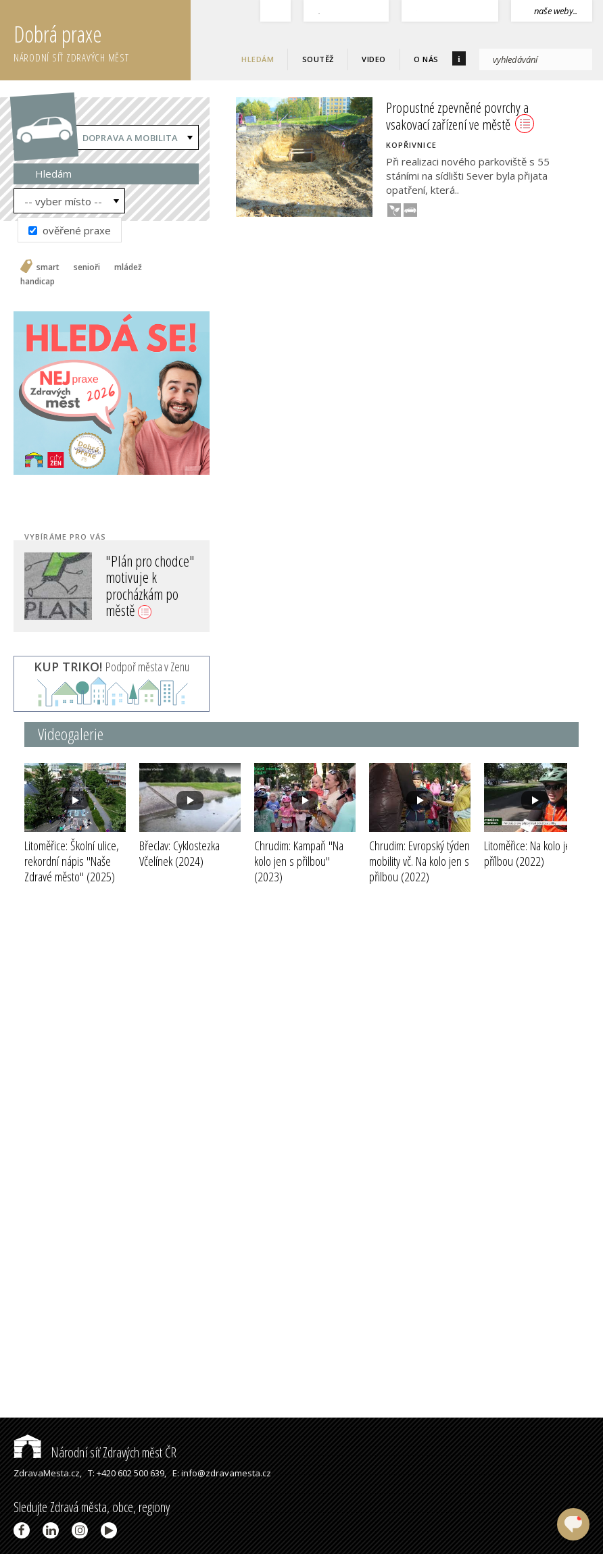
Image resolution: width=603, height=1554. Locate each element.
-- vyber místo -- (63, 201)
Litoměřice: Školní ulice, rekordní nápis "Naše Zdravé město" (71, 861)
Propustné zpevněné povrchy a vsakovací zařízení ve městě (460, 116)
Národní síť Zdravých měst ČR (95, 1452)
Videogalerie (70, 734)
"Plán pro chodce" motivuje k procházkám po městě (150, 585)
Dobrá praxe (102, 40)
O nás (426, 59)
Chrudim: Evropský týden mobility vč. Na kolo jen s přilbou (419, 861)
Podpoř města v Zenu (111, 666)
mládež (128, 267)
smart (48, 267)
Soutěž (318, 59)
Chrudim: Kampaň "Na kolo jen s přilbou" (298, 861)
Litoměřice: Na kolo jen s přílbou (533, 853)
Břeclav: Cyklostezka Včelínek (179, 853)
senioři (87, 267)
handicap (37, 282)
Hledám (257, 59)
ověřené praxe (69, 230)
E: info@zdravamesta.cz (221, 1473)
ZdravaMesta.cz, (48, 1473)
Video (374, 59)
